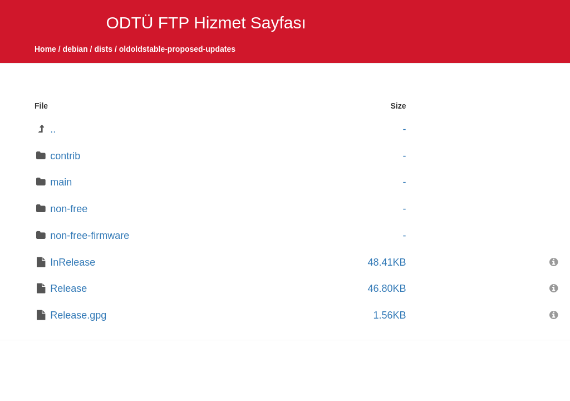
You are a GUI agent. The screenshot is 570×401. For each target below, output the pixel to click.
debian (75, 49)
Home (45, 49)
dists (103, 49)
